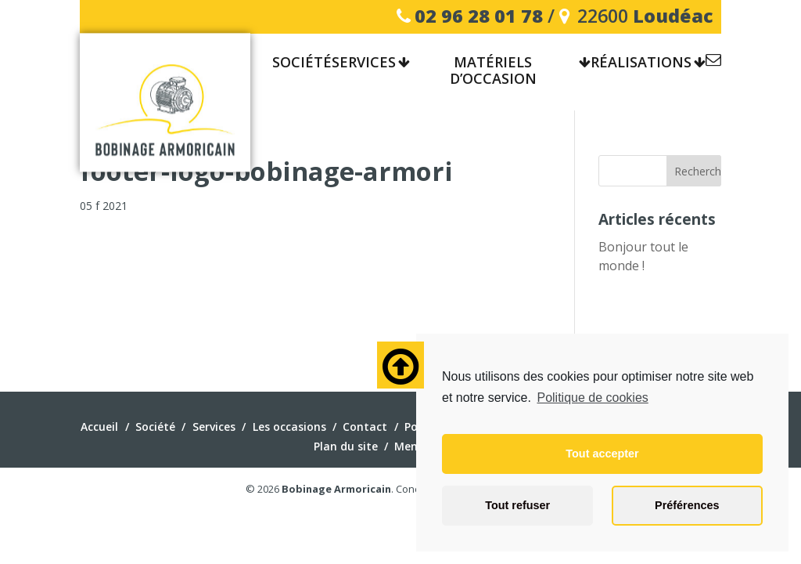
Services (364, 62)
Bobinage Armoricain (336, 489)
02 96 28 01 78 (479, 15)
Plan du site (346, 446)
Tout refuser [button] (517, 505)
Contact (713, 62)
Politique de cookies (592, 397)
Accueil (99, 426)
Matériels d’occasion (493, 71)
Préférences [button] (687, 505)
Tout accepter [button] (602, 453)
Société (155, 426)
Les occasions (289, 426)
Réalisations (641, 62)
